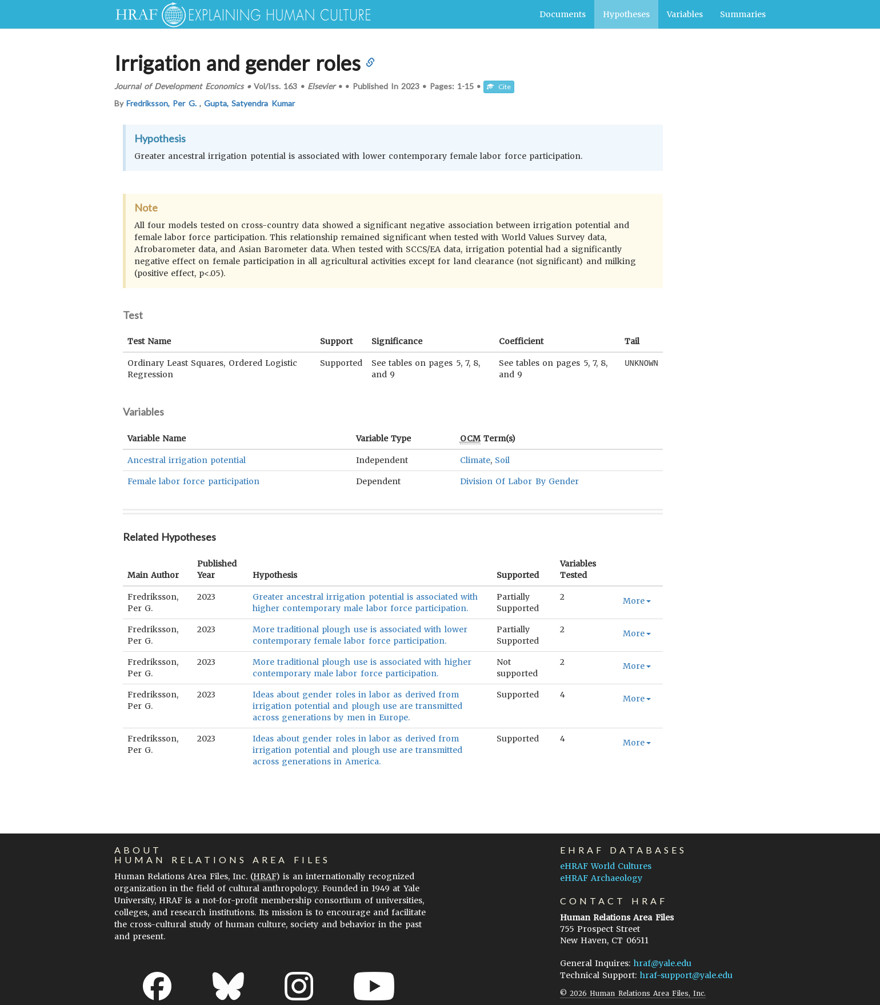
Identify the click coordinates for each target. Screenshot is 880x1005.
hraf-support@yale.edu (686, 975)
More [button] (637, 601)
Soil (502, 460)
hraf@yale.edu (662, 963)
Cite (499, 86)
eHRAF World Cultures (605, 866)
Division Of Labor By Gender (519, 481)
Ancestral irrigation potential (186, 460)
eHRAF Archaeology (601, 878)
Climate (475, 460)
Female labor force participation (193, 481)
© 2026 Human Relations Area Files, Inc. (633, 993)
